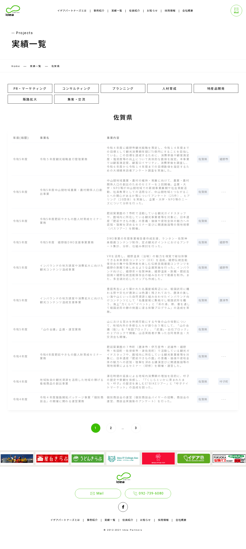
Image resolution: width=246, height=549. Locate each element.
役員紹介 (134, 10)
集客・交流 (77, 99)
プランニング (123, 88)
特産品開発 (216, 88)
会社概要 (187, 10)
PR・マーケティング (30, 88)
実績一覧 (116, 10)
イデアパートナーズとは (72, 10)
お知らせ (152, 10)
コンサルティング (76, 88)
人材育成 (169, 88)
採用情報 (170, 10)
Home (16, 66)
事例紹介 (99, 10)
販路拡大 (30, 99)
